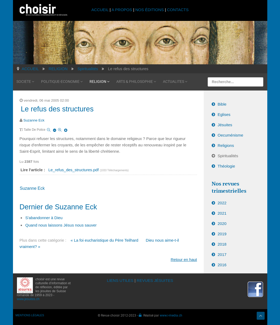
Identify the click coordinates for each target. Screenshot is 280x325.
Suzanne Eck (34, 120)
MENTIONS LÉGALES (30, 315)
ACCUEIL (100, 9)
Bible (222, 104)
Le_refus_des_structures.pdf (74, 170)
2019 (222, 234)
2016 (222, 265)
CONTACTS (178, 9)
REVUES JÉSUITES (155, 280)
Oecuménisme (230, 135)
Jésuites (225, 125)
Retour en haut (184, 259)
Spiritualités (228, 156)
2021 (222, 213)
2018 (222, 244)
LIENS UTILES (120, 280)
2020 (222, 223)
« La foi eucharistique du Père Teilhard (104, 240)
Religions (226, 145)
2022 (222, 203)
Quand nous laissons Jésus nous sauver (61, 225)
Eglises (224, 114)
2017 (222, 254)
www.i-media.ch (171, 315)
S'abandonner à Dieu (44, 217)
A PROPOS (122, 9)
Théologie (226, 166)
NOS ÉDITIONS (149, 9)
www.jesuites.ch (28, 299)
